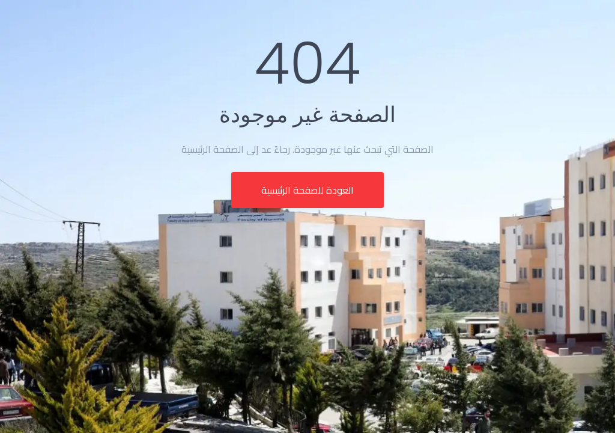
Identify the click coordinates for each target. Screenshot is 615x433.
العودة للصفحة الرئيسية (307, 190)
